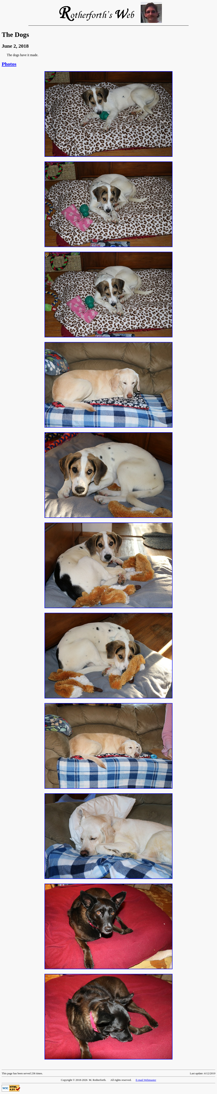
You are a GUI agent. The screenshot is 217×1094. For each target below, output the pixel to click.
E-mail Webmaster (146, 1079)
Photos (9, 64)
